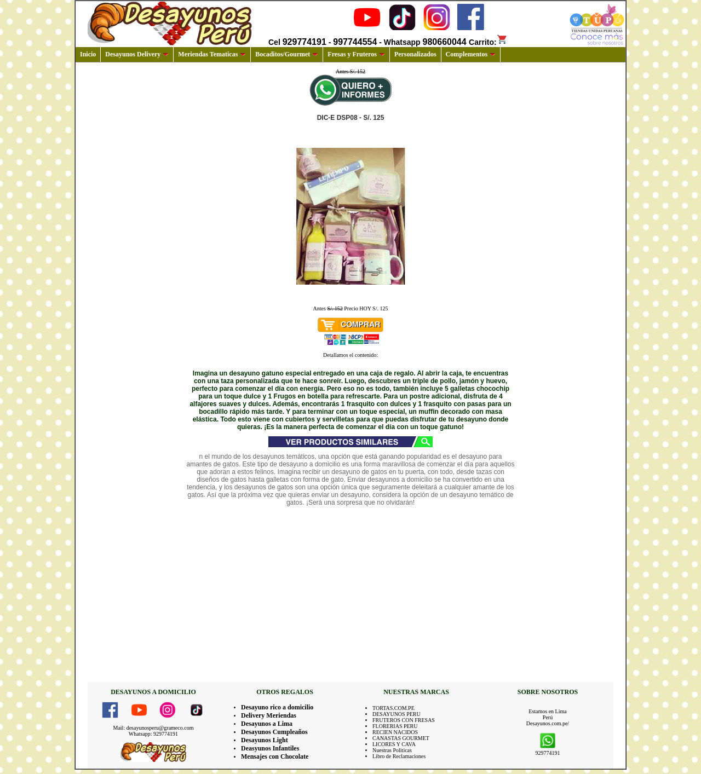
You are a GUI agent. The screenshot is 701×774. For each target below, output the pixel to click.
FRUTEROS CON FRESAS (403, 720)
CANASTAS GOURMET (400, 738)
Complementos (471, 54)
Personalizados (415, 54)
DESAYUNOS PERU (396, 714)
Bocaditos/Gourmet (286, 54)
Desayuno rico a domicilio (277, 707)
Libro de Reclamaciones (399, 756)
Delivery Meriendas (268, 715)
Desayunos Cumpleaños (274, 732)
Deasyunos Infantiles (270, 748)
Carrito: (488, 42)
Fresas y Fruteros (356, 54)
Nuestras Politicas (392, 750)
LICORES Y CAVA (394, 744)
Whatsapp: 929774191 (153, 734)
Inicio (88, 54)
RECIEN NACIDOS (395, 732)
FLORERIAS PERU (395, 726)
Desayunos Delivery (137, 54)
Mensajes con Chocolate (274, 756)
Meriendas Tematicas (212, 54)
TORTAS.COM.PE (393, 708)
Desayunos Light (264, 740)
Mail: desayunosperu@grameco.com (153, 728)
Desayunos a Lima (266, 723)
